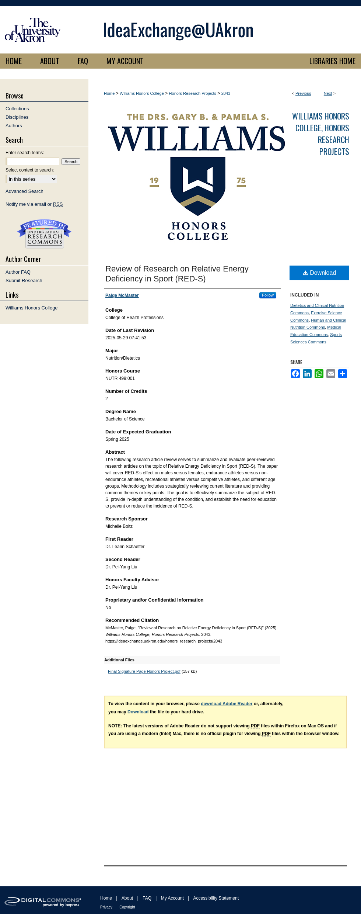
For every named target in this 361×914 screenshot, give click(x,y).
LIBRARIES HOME (332, 60)
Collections (17, 108)
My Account (172, 898)
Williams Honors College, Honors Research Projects (320, 133)
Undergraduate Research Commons (44, 233)
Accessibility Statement (216, 898)
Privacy (106, 907)
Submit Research (24, 280)
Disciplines (17, 117)
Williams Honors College (142, 93)
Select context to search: (30, 170)
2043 (225, 93)
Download (319, 273)
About (127, 898)
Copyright (127, 907)
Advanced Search (24, 191)
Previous (303, 93)
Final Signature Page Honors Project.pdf (144, 671)
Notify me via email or (34, 204)
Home (109, 93)
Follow (268, 295)
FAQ (147, 898)
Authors (14, 125)
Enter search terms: (25, 152)
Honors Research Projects (192, 93)
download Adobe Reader (226, 703)
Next (328, 93)
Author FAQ (18, 272)
